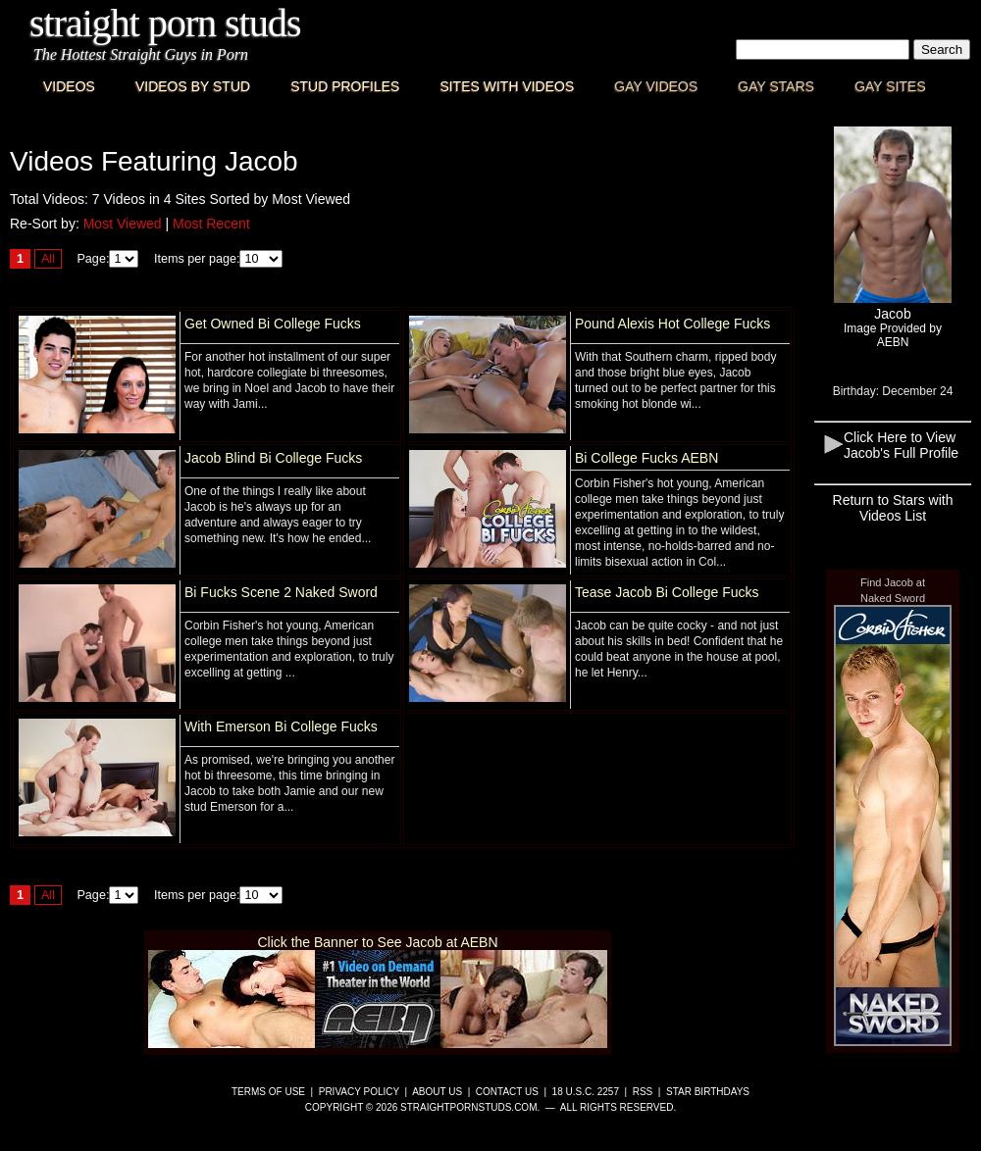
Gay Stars (776, 86)
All (48, 259)
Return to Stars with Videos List (893, 508)
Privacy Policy (359, 1091)
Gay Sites (890, 86)
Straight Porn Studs (165, 23)
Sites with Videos (506, 86)
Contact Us (507, 1091)
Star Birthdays (707, 1091)
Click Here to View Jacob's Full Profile (901, 445)
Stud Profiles (344, 86)
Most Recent (211, 223)
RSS (643, 1091)
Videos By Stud (192, 86)
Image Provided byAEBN (893, 335)
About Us (437, 1091)
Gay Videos (655, 86)
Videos (69, 86)
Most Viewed (122, 223)
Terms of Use (268, 1091)
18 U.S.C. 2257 (585, 1091)
